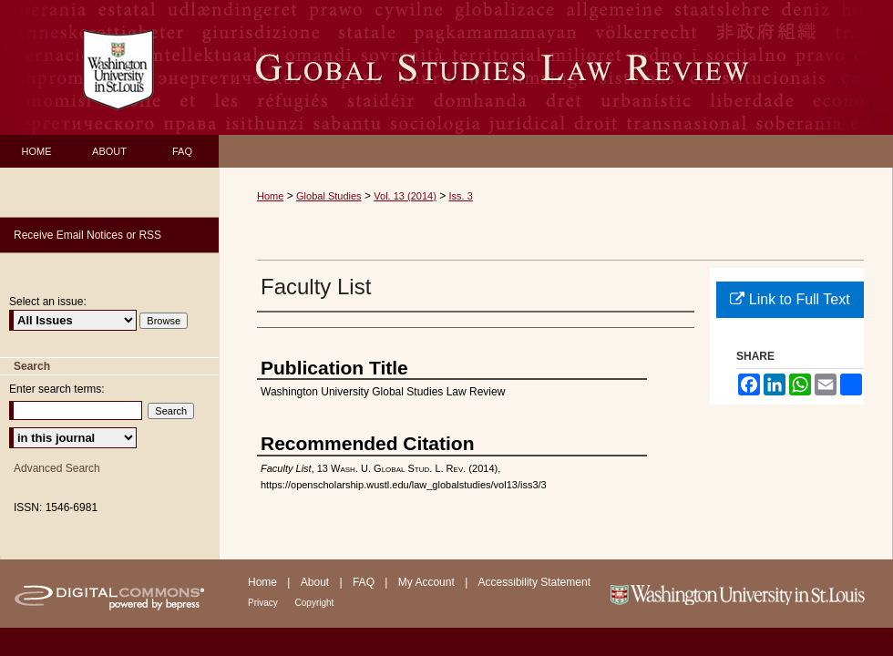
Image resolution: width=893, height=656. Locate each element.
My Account (427, 582)
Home (270, 195)
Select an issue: (48, 301)
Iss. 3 (461, 195)
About (317, 582)
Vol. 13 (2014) (405, 195)
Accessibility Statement (534, 582)
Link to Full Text (789, 299)
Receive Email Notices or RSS (87, 235)
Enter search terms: (57, 389)
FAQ (365, 582)
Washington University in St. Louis (749, 593)
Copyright (314, 603)
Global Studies (329, 195)
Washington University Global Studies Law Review (556, 67)
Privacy (264, 603)
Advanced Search (57, 468)
